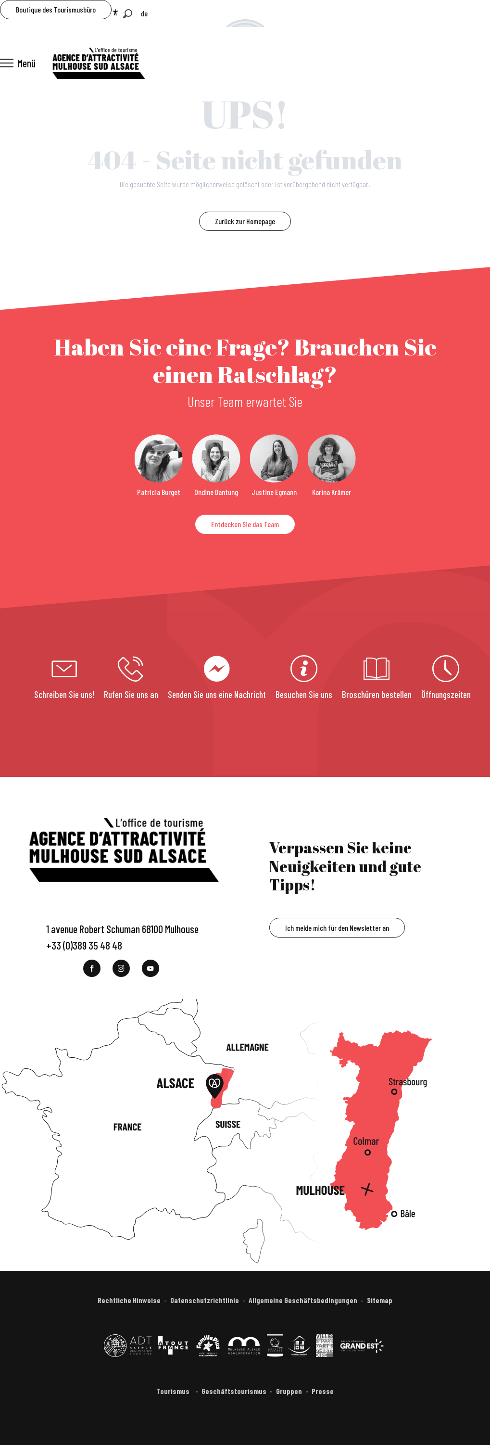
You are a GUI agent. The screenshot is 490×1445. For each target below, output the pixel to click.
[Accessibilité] (115, 12)
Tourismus (173, 1390)
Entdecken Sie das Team (245, 524)
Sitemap (379, 1300)
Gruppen (289, 1390)
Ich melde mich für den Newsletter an (337, 927)
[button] (127, 13)
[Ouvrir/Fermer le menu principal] (18, 63)
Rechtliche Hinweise (129, 1300)
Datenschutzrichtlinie (204, 1300)
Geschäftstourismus (233, 1390)
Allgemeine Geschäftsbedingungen (303, 1300)
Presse (323, 1390)
